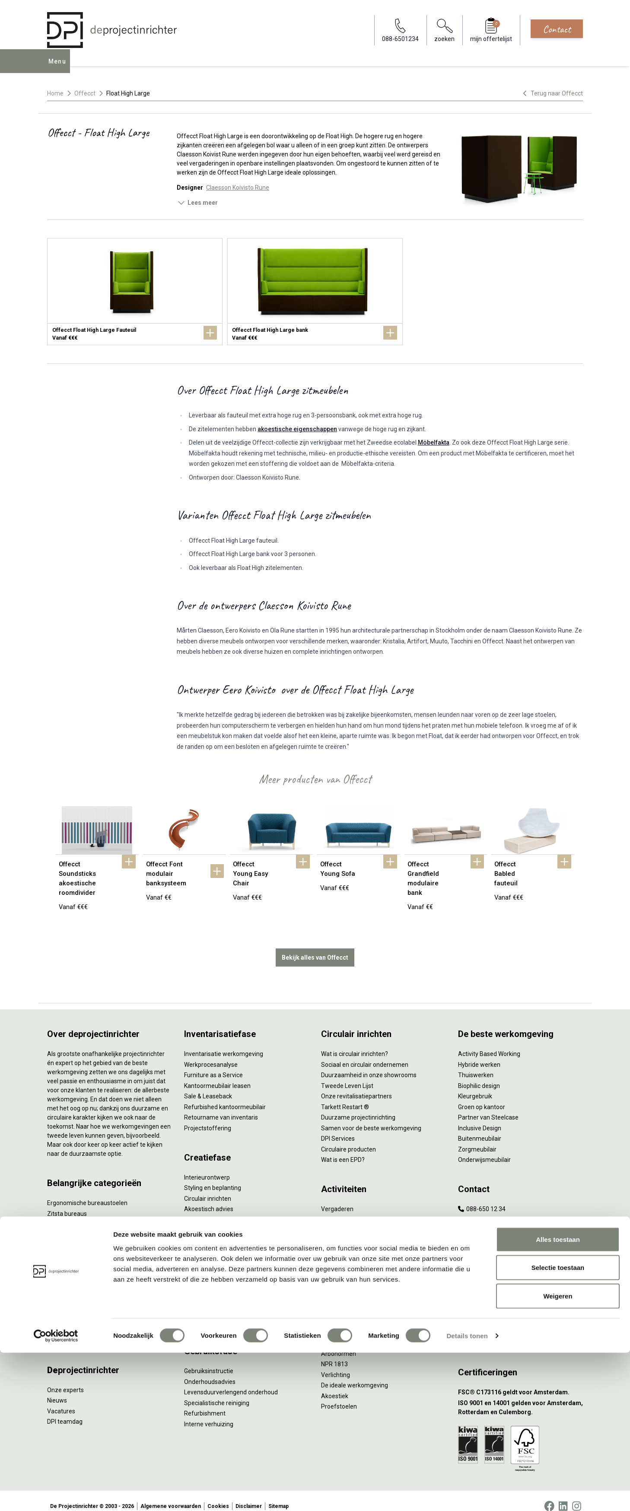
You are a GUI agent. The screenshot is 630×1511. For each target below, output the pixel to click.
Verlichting (61, 1298)
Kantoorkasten (67, 1255)
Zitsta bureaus (67, 1202)
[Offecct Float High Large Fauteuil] (135, 292)
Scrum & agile (340, 1251)
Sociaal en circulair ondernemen (364, 1053)
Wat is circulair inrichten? (354, 1043)
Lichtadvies (199, 1219)
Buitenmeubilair (479, 1127)
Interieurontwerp (207, 1166)
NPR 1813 (334, 1353)
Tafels (55, 1287)
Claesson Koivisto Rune (237, 187)
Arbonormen (338, 1342)
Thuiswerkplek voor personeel (225, 1289)
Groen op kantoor (481, 1096)
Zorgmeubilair (477, 1138)
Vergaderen (337, 1198)
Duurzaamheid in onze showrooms (369, 1064)
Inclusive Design (479, 1117)
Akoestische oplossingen (81, 1234)
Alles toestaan (558, 1397)
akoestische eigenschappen (297, 429)
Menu (60, 67)
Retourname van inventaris (221, 1106)
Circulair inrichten (207, 1187)
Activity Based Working (489, 1043)
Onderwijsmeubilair (484, 1148)
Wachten (333, 1230)
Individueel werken (346, 1209)
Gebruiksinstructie (208, 1360)
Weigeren (557, 1454)
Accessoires (63, 1329)
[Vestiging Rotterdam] (520, 1279)
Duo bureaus (64, 1213)
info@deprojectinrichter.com (501, 1209)
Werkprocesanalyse (211, 1053)
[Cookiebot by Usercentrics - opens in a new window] (56, 1494)
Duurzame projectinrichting (358, 1106)
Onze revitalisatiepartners (356, 1085)
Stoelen (57, 1276)
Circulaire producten (348, 1138)
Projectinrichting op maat (355, 1261)
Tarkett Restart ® (345, 1096)
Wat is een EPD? (343, 1148)
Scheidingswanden (73, 1266)
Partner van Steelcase (488, 1106)
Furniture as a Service (213, 1064)
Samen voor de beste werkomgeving (371, 1117)
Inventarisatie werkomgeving (223, 1043)
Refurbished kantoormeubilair (225, 1096)
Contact (557, 28)
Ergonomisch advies (211, 1209)
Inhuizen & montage (211, 1279)
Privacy (331, 1332)
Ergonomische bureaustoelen (87, 1192)
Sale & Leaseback (208, 1085)
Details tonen (466, 1494)
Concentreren (340, 1219)
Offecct (84, 93)
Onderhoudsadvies (209, 1371)
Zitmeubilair (63, 1245)
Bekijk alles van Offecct (315, 946)
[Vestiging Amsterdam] (520, 1258)
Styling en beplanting (212, 1177)
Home (55, 93)
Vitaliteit (332, 1310)
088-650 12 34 (482, 1198)
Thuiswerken (475, 1064)
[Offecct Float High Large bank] (315, 292)
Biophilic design (479, 1075)
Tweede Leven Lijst (347, 1075)
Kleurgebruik (475, 1085)
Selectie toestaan (558, 1426)
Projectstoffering (70, 1224)
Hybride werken (479, 1053)
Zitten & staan (340, 1321)
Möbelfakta (433, 442)
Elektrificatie (64, 1319)
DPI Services (201, 1300)
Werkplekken (64, 1308)
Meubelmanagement (213, 1310)
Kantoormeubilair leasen (217, 1075)
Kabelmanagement (210, 1230)
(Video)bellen (339, 1240)
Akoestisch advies (208, 1198)
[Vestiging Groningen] (520, 1321)
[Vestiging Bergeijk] (520, 1300)
